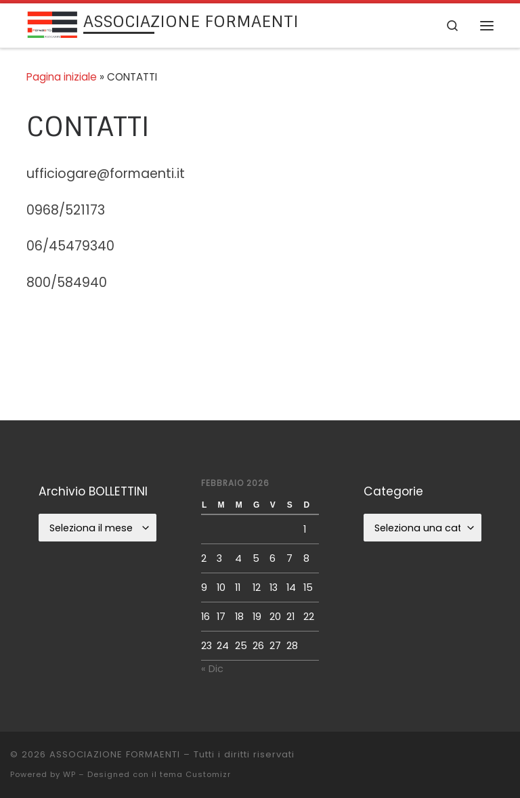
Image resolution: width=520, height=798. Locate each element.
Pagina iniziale (61, 77)
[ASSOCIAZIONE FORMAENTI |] (52, 24)
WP (69, 774)
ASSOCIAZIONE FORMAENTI (114, 754)
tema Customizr (195, 774)
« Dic (212, 668)
